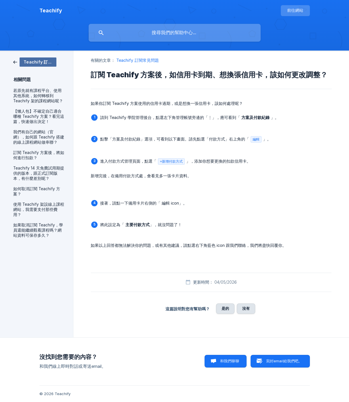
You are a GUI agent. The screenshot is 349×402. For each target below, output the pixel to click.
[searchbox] (175, 33)
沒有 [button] (246, 308)
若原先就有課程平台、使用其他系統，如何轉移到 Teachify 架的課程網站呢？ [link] (38, 95)
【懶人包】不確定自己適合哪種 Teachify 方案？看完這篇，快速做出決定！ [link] (38, 116)
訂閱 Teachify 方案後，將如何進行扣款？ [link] (38, 155)
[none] (50, 10)
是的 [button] (225, 308)
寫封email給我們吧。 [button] (284, 361)
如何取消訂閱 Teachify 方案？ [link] (36, 191)
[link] (34, 61)
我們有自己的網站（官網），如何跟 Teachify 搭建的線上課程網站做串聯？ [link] (38, 137)
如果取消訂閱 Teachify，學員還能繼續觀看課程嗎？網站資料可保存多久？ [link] (38, 230)
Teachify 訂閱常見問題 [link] (137, 60)
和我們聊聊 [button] (229, 361)
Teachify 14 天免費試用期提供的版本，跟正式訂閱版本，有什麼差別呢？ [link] (38, 173)
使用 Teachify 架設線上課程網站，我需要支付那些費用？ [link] (38, 209)
